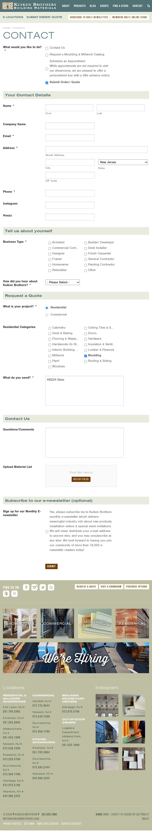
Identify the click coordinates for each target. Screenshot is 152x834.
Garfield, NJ (40, 704)
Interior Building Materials (65, 350)
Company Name (14, 124)
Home (6, 28)
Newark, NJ (11, 747)
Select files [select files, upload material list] (81, 482)
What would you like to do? (22, 49)
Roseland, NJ (12, 758)
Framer (57, 259)
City (48, 168)
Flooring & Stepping (65, 339)
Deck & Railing (62, 333)
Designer (58, 253)
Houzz (7, 215)
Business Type (15, 242)
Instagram (10, 204)
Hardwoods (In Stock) (65, 344)
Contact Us (57, 48)
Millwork (58, 355)
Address (10, 148)
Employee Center (47, 827)
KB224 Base (81, 392)
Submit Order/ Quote (65, 82)
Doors (92, 333)
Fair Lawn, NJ (12, 710)
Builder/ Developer (101, 242)
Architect (58, 242)
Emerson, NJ (12, 721)
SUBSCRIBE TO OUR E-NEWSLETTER (89, 17)
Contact (138, 6)
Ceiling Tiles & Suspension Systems (101, 328)
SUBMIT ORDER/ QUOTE (44, 17)
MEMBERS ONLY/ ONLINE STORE (129, 17)
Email (8, 136)
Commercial (58, 315)
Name (8, 106)
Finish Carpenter (99, 253)
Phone (9, 192)
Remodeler (59, 270)
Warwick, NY (12, 795)
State (101, 168)
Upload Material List (17, 470)
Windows (58, 366)
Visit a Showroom (111, 590)
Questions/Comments (18, 431)
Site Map (29, 827)
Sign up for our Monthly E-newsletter (22, 517)
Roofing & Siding (99, 361)
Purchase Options (136, 590)
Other (92, 270)
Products (80, 6)
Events (104, 6)
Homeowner (60, 264)
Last (99, 113)
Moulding (94, 355)
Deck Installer (97, 248)
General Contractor (101, 259)
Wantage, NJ (12, 784)
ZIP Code (51, 180)
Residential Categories (19, 327)
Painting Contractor (101, 264)
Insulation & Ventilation (101, 344)
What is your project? (20, 306)
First (48, 113)
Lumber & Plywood (101, 350)
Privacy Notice (12, 827)
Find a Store (120, 6)
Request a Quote (86, 590)
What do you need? (18, 378)
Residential (58, 307)
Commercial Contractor (65, 248)
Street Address (55, 155)
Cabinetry (59, 328)
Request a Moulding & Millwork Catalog (77, 54)
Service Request (71, 827)
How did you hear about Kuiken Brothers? (20, 283)
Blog (93, 6)
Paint (55, 361)
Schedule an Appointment (80, 68)
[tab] (66, 6)
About (66, 6)
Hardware (94, 339)
